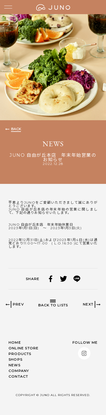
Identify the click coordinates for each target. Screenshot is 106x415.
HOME (14, 342)
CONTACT (18, 376)
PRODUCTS (19, 354)
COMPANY (18, 371)
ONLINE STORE (23, 348)
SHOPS (15, 359)
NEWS (14, 365)
